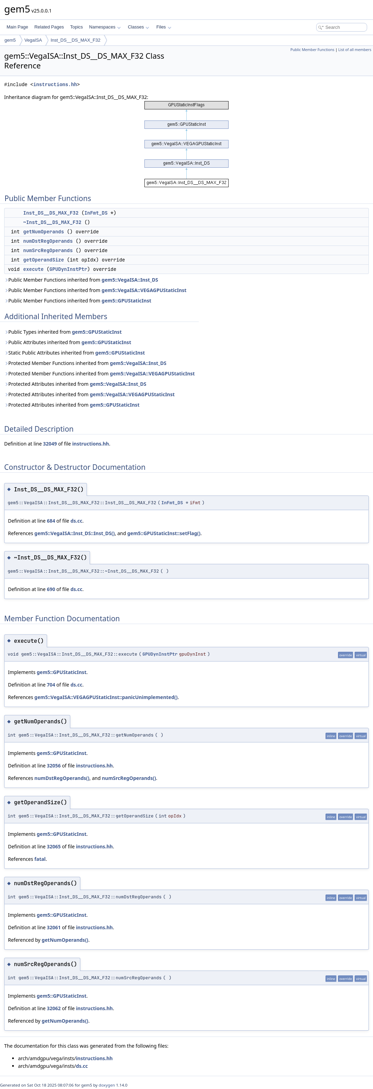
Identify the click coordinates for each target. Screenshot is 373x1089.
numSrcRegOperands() (129, 778)
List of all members (354, 49)
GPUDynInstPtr (68, 269)
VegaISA (33, 40)
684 (51, 520)
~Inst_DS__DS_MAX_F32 (52, 222)
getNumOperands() (65, 940)
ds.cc (76, 520)
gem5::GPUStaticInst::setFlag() (163, 533)
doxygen (107, 1085)
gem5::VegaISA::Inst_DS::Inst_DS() (74, 533)
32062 (54, 1008)
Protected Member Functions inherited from (85, 363)
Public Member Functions (312, 49)
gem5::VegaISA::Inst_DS (129, 279)
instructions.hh (55, 84)
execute (33, 269)
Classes (138, 27)
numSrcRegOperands (48, 250)
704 (51, 684)
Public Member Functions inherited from (81, 279)
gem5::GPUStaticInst (126, 300)
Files (163, 27)
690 (51, 589)
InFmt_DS (95, 213)
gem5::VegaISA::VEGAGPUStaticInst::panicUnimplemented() (105, 697)
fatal (39, 859)
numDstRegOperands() (61, 778)
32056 (54, 765)
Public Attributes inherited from (67, 342)
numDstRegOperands (48, 241)
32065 (54, 846)
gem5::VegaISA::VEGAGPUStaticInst (143, 290)
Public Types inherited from (63, 332)
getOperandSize (43, 260)
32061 (54, 927)
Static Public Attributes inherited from (74, 352)
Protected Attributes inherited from (75, 384)
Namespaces (105, 27)
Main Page (17, 27)
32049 (50, 443)
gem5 (10, 40)
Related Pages (49, 27)
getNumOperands (43, 231)
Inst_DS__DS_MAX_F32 (75, 40)
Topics (76, 27)
